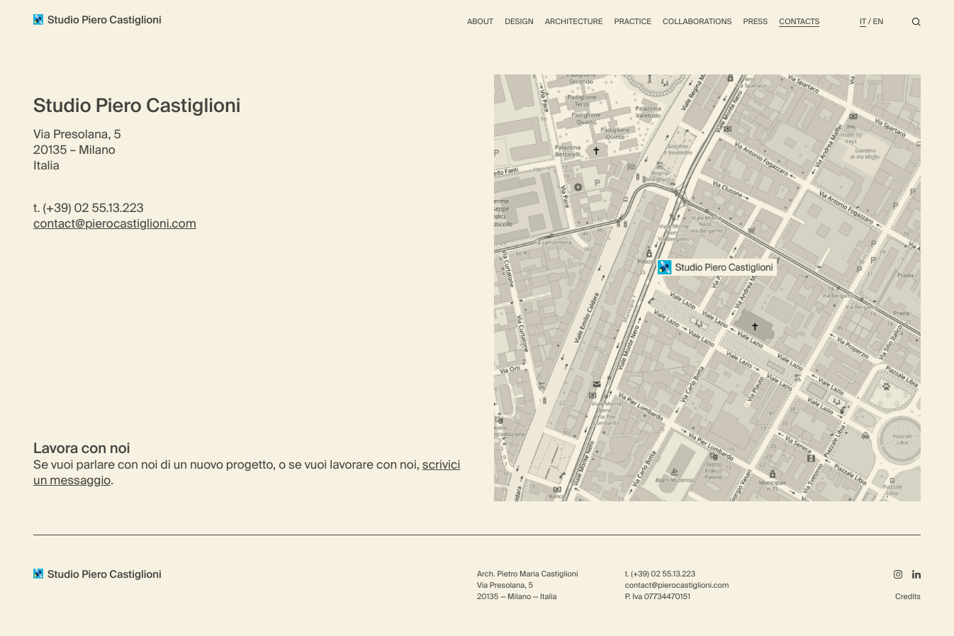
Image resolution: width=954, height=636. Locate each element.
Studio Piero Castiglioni (97, 20)
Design (519, 22)
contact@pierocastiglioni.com (114, 225)
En (878, 22)
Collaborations (697, 22)
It (863, 22)
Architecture (574, 22)
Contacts (799, 22)
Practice (633, 22)
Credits (908, 597)
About (480, 22)
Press (755, 22)
